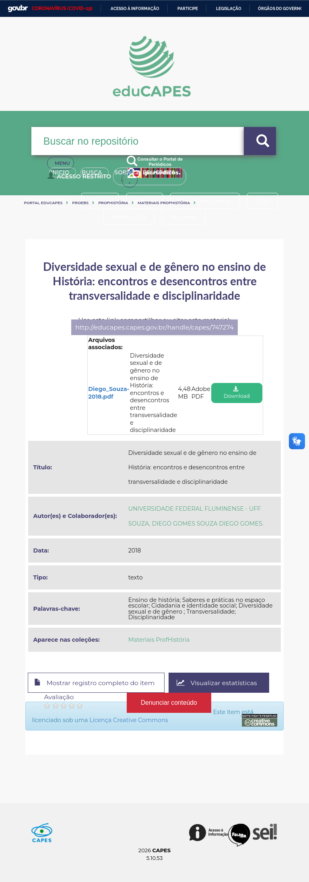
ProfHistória (113, 203)
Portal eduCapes (43, 203)
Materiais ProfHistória (164, 203)
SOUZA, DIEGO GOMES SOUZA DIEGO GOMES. (196, 523)
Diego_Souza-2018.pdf (108, 392)
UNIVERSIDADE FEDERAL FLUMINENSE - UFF (194, 508)
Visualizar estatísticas (218, 683)
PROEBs (80, 203)
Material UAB (128, 217)
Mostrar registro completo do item (94, 683)
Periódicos (184, 217)
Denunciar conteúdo (168, 702)
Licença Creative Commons (128, 720)
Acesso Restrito (80, 179)
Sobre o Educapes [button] (162, 176)
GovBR (18, 8)
